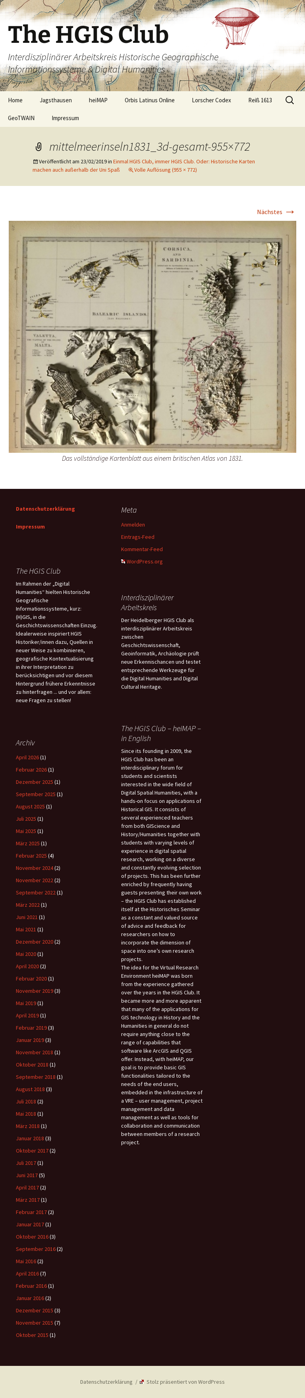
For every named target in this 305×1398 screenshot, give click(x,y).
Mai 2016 (26, 1261)
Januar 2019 (30, 1040)
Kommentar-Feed (142, 549)
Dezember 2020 (34, 941)
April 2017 (27, 1187)
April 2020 (27, 966)
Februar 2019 (31, 1027)
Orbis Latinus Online (150, 100)
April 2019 (27, 1015)
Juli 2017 (26, 1162)
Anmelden (133, 524)
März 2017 (28, 1199)
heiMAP (98, 100)
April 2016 (27, 1273)
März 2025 (28, 843)
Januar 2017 (30, 1224)
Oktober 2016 (32, 1236)
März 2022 (28, 904)
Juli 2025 (26, 818)
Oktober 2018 (32, 1064)
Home (15, 100)
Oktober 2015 (32, 1335)
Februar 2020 (31, 978)
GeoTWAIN (21, 118)
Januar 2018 (30, 1138)
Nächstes (276, 212)
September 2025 (36, 794)
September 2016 (36, 1248)
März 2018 (28, 1126)
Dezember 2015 (34, 1310)
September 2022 (36, 892)
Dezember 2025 (34, 781)
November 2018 (34, 1052)
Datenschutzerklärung (45, 508)
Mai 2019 (26, 1003)
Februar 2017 (31, 1212)
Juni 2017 (27, 1175)
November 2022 (34, 880)
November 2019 (34, 990)
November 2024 (34, 867)
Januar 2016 (30, 1298)
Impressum (65, 118)
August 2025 (30, 806)
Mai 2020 (26, 954)
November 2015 (34, 1322)
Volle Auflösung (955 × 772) (165, 169)
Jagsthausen (56, 100)
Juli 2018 (26, 1101)
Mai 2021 (26, 929)
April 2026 (27, 757)
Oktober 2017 (32, 1150)
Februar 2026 (31, 769)
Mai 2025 (26, 831)
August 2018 (30, 1089)
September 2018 (36, 1076)
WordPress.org (142, 561)
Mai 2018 (26, 1113)
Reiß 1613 (260, 100)
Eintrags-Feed (137, 536)
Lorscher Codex (211, 100)
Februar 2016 (31, 1285)
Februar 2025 (31, 855)
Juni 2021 (27, 917)
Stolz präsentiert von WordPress (182, 1381)
